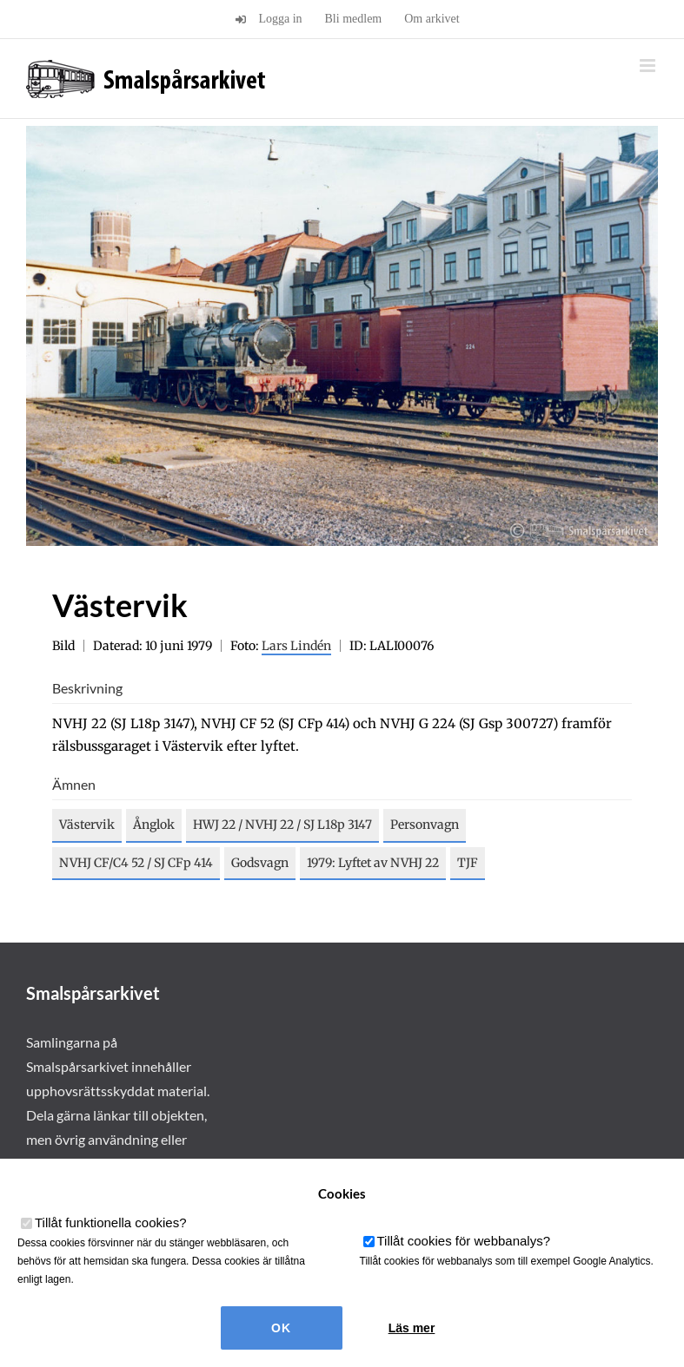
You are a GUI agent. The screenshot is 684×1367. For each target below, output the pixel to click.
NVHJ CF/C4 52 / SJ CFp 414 (136, 863)
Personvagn (424, 824)
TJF (467, 863)
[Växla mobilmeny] (649, 65)
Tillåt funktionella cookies (111, 1222)
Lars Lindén (296, 646)
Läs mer (411, 1328)
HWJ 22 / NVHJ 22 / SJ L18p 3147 (282, 824)
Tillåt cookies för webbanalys (464, 1240)
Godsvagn (260, 863)
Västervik (87, 824)
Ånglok (154, 824)
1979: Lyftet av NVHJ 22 (373, 863)
